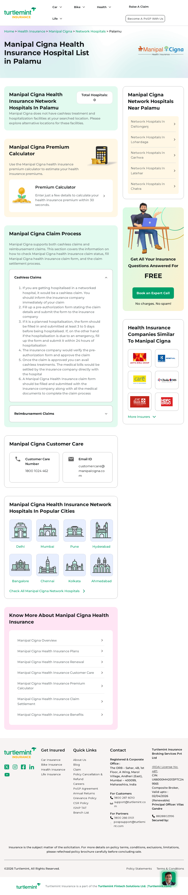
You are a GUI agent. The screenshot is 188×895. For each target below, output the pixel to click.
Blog (76, 764)
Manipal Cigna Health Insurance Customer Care (60, 673)
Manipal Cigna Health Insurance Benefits (60, 715)
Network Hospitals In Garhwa (153, 155)
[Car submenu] (59, 7)
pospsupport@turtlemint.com (129, 824)
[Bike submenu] (82, 7)
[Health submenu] (109, 7)
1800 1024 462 (36, 471)
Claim (77, 769)
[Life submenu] (60, 18)
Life (55, 18)
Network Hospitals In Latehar (153, 170)
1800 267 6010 (124, 797)
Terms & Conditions (170, 868)
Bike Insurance (51, 764)
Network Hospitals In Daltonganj (153, 123)
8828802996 (165, 816)
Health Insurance (31, 31)
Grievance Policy (84, 798)
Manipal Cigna (61, 31)
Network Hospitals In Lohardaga (153, 139)
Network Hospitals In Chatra (153, 186)
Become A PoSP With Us (145, 18)
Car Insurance (51, 759)
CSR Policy (80, 803)
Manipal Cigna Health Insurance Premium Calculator (60, 685)
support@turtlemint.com (130, 804)
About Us (79, 759)
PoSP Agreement (85, 788)
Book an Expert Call (153, 293)
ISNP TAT (79, 807)
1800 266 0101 (124, 817)
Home (9, 31)
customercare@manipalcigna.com (92, 471)
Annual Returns (84, 793)
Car (54, 7)
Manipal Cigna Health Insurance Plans (60, 651)
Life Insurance (51, 774)
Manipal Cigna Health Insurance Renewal (60, 662)
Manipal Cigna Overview (60, 640)
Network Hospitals (91, 31)
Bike (77, 7)
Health (102, 7)
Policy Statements (139, 868)
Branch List (81, 812)
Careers (78, 783)
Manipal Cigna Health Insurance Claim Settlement (60, 701)
